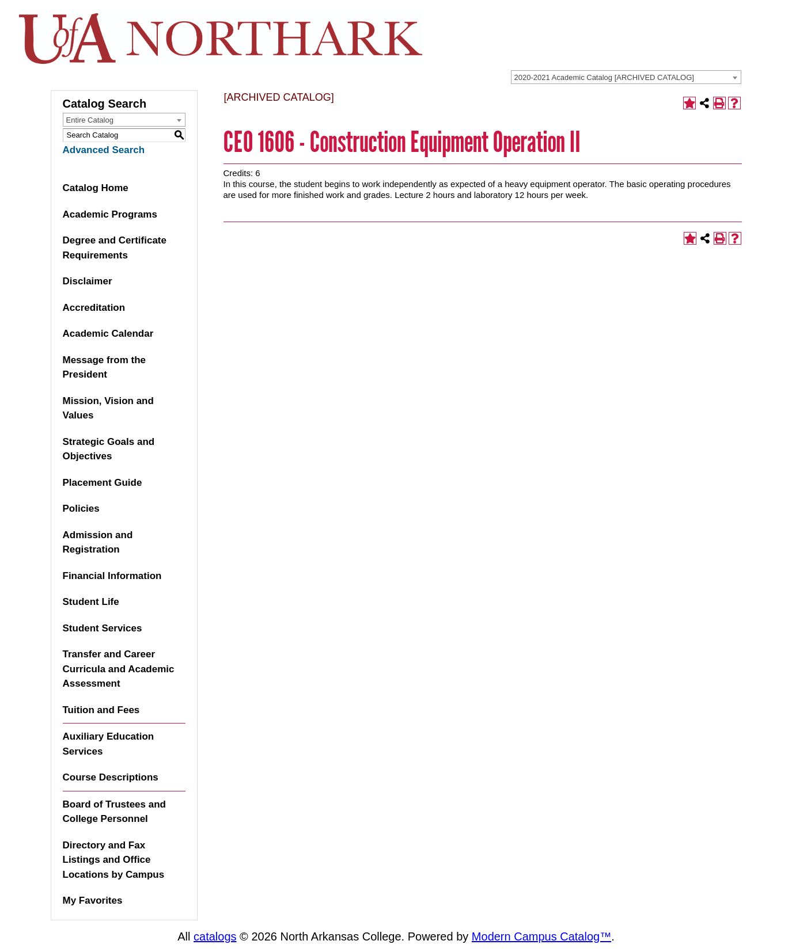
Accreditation (94, 307)
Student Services (102, 628)
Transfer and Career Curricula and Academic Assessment (119, 669)
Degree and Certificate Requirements (114, 248)
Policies (81, 508)
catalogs (215, 936)
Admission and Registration (98, 542)
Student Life (91, 601)
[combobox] (626, 77)
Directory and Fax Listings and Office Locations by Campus (114, 860)
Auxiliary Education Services (108, 744)
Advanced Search (104, 149)
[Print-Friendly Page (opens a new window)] (719, 103)
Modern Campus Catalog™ (541, 936)
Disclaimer (87, 281)
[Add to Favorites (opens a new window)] (689, 103)
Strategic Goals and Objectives (109, 449)
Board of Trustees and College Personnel (114, 812)
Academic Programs (110, 214)
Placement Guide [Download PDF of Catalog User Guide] (102, 482)
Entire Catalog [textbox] (89, 120)
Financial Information (112, 575)
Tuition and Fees (101, 710)
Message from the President (104, 367)
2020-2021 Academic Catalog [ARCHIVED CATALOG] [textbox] (604, 77)
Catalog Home (95, 187)
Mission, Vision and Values (108, 408)
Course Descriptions (110, 777)
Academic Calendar (108, 333)
